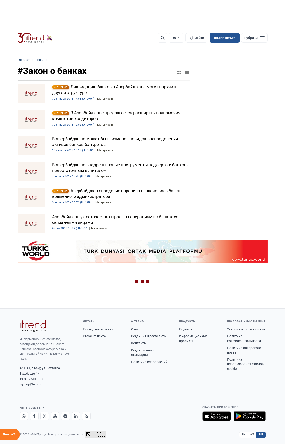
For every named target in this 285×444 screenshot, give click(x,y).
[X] (44, 416)
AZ (252, 434)
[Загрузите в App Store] (216, 416)
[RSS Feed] (86, 416)
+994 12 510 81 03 (32, 379)
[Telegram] (65, 416)
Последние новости (98, 329)
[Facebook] (34, 416)
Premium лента (94, 336)
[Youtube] (55, 416)
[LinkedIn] (76, 416)
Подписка (186, 329)
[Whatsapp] (24, 416)
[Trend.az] (35, 38)
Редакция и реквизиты (149, 336)
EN (244, 434)
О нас (135, 329)
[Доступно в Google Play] (250, 416)
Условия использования (246, 329)
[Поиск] (162, 38)
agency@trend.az (31, 384)
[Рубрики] (254, 38)
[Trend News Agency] (33, 326)
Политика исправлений (149, 362)
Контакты (139, 343)
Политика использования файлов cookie (245, 364)
